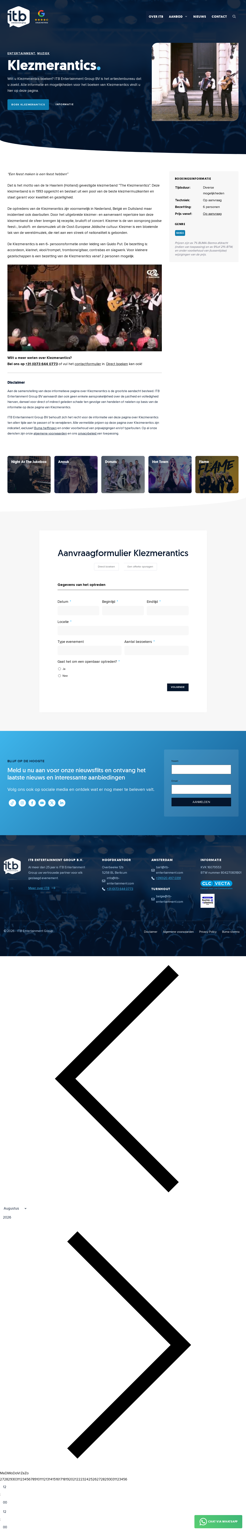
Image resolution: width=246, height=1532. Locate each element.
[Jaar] (25, 1217)
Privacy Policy (208, 932)
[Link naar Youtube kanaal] (42, 802)
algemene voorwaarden (50, 433)
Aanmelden (201, 802)
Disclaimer (150, 932)
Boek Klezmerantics (28, 104)
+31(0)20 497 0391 (168, 878)
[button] (234, 16)
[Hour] (8, 1487)
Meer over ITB (38, 888)
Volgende (178, 687)
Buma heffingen (45, 428)
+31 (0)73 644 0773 (42, 364)
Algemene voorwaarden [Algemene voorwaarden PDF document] (178, 932)
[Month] (13, 1208)
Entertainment (21, 53)
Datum (63, 602)
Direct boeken (117, 364)
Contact (219, 17)
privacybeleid (87, 433)
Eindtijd (152, 602)
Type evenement (71, 642)
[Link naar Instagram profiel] (22, 802)
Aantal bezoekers (138, 642)
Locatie (63, 622)
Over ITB (156, 17)
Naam (175, 761)
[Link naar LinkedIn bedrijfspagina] (61, 802)
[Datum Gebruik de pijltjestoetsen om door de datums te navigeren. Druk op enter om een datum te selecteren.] (78, 610)
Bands (180, 233)
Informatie (64, 104)
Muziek (43, 53)
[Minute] (8, 1502)
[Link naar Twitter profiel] (51, 802)
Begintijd (108, 602)
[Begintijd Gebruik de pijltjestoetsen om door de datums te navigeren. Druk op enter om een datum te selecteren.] (123, 610)
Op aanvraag (212, 214)
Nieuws (199, 17)
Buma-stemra (230, 932)
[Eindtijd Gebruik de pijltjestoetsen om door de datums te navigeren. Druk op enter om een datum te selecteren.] (168, 610)
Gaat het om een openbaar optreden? (87, 662)
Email (175, 780)
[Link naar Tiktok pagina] (12, 802)
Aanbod (180, 16)
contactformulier (88, 364)
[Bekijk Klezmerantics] (29, 474)
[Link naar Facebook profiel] (32, 802)
